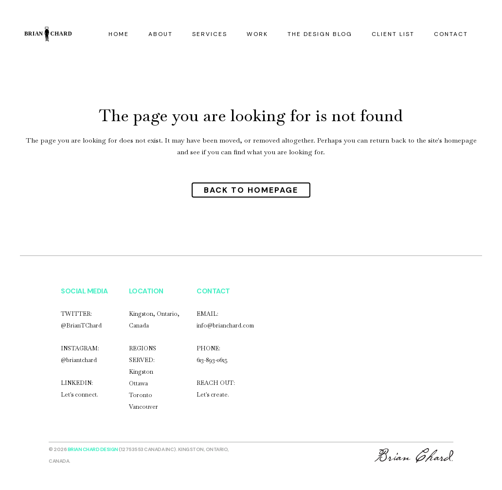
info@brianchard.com (225, 325)
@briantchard (79, 360)
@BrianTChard (81, 325)
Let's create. (213, 395)
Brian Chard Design (93, 449)
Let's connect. (79, 395)
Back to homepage (251, 190)
